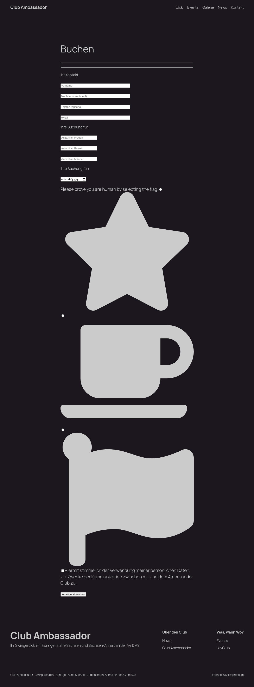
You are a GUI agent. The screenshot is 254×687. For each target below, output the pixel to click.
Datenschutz (219, 675)
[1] (160, 189)
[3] (63, 429)
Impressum (236, 675)
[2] (63, 315)
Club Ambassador (28, 7)
